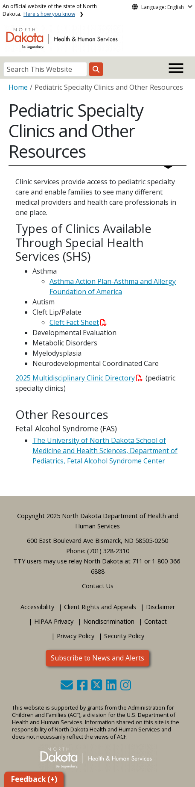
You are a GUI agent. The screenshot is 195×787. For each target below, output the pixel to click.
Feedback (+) (34, 779)
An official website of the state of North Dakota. (50, 10)
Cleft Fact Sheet (78, 322)
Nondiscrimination (108, 621)
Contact (155, 621)
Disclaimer (160, 607)
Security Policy (124, 636)
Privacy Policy (75, 636)
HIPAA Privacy (53, 621)
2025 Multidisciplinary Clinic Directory (79, 378)
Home (18, 87)
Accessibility (37, 607)
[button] (68, 687)
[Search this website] (96, 69)
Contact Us (98, 586)
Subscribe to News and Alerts (97, 658)
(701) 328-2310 (108, 551)
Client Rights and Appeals (100, 607)
